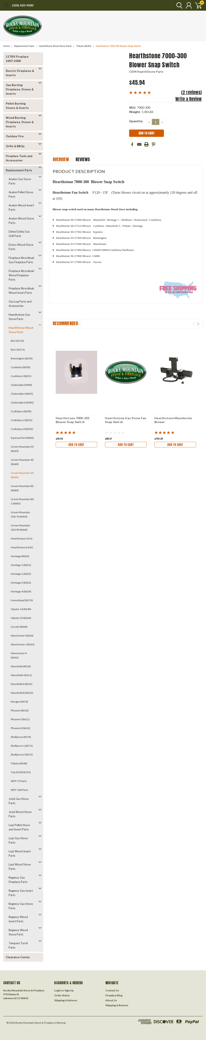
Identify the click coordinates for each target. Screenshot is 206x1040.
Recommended (65, 323)
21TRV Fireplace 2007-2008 (17, 59)
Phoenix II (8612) (20, 728)
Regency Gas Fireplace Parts (18, 880)
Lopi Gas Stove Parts (18, 840)
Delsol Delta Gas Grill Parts (19, 234)
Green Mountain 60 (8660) (22, 475)
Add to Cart (76, 444)
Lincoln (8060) (19, 626)
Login (57, 990)
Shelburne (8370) (21, 737)
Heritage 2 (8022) (21, 573)
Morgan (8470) (19, 701)
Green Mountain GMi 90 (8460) (20, 527)
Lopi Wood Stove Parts (20, 866)
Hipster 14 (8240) (21, 609)
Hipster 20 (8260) (21, 618)
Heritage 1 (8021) (21, 565)
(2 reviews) (191, 92)
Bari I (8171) (18, 349)
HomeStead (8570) (22, 600)
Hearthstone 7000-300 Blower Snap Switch (118, 46)
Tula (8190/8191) (21, 772)
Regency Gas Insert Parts (21, 893)
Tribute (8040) (83, 46)
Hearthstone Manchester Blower (173, 420)
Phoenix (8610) (20, 710)
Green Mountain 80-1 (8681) (22, 501)
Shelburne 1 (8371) (22, 745)
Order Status (62, 995)
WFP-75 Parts (19, 781)
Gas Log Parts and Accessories (20, 304)
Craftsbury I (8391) (21, 420)
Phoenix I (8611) (20, 719)
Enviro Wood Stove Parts (21, 247)
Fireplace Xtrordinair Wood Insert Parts (21, 290)
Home (6, 46)
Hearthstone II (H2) (22, 547)
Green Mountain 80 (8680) (22, 488)
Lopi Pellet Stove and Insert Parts (19, 827)
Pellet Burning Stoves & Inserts (17, 106)
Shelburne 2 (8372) (22, 754)
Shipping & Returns (65, 1000)
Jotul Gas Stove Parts (19, 801)
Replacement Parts (24, 46)
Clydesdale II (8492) (22, 402)
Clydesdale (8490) (21, 384)
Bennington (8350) (22, 358)
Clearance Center (18, 957)
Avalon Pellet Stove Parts (21, 194)
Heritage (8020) (20, 556)
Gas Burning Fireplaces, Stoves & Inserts (20, 89)
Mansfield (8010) (21, 666)
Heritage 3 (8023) (21, 582)
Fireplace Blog (113, 995)
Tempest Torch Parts (18, 945)
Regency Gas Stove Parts (21, 906)
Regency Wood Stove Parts (18, 932)
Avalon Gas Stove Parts (20, 181)
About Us (111, 1000)
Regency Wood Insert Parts (18, 919)
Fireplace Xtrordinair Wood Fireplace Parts (21, 275)
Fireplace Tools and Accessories (19, 158)
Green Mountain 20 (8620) (22, 449)
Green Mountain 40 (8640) (22, 462)
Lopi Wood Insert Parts (20, 853)
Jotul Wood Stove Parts (20, 814)
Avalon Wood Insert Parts (21, 207)
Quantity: (136, 121)
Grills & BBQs (15, 146)
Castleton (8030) (20, 367)
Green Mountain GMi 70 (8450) (20, 514)
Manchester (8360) (22, 635)
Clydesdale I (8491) (22, 393)
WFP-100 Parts (19, 789)
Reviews (83, 159)
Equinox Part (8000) (22, 437)
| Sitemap (60, 1022)
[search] (177, 5)
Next (198, 323)
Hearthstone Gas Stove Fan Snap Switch (125, 420)
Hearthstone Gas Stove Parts (19, 317)
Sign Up (69, 990)
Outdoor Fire (15, 136)
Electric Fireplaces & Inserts (20, 73)
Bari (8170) (17, 340)
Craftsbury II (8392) (22, 429)
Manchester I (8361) (22, 644)
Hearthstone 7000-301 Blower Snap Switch (73, 420)
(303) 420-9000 (22, 5)
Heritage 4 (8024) (21, 591)
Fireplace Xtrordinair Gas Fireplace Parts (21, 260)
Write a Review (188, 99)
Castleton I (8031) (21, 376)
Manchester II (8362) (19, 655)
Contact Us (112, 990)
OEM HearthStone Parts (146, 71)
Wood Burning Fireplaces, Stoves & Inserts (20, 122)
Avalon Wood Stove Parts (21, 220)
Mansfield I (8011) (21, 675)
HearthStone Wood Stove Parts (55, 46)
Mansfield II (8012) (21, 684)
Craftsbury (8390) (21, 411)
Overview (61, 159)
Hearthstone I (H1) (21, 538)
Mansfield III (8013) (22, 692)
